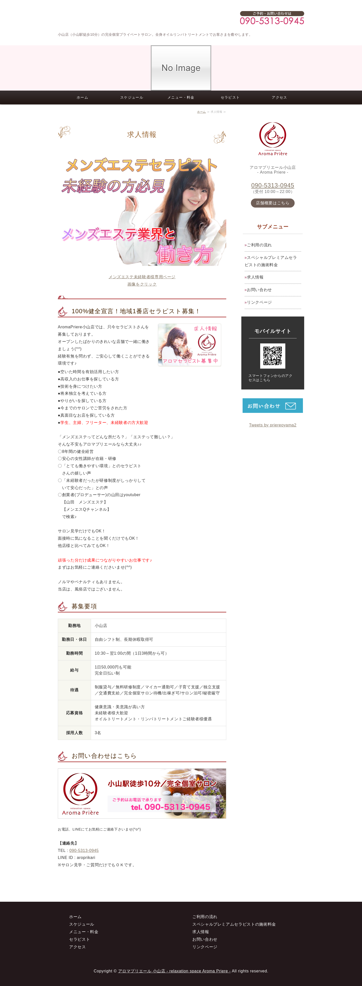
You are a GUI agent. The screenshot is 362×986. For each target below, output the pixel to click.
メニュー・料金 (181, 97)
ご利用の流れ (259, 245)
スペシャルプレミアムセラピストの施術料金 (271, 261)
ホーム (82, 97)
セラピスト (230, 97)
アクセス (279, 97)
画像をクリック (142, 284)
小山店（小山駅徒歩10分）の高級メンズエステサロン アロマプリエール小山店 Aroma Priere (103, 18)
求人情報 (255, 277)
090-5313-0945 (84, 850)
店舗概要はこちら (272, 203)
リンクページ (259, 302)
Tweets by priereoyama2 (272, 425)
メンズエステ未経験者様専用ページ (142, 277)
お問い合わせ (259, 290)
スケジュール (131, 97)
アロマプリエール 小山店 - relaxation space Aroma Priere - (174, 971)
